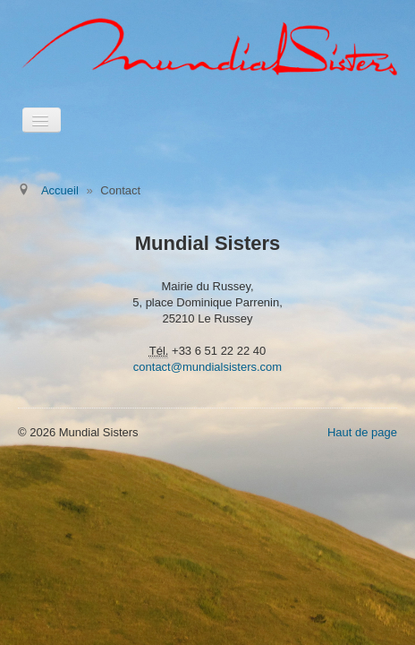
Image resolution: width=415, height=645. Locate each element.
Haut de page (362, 432)
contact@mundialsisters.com (207, 367)
